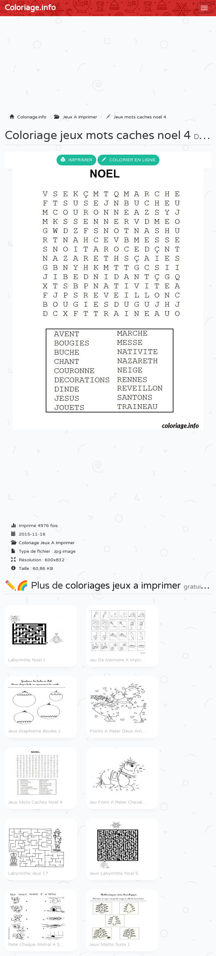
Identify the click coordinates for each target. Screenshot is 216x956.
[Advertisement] (108, 67)
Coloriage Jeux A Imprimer (47, 542)
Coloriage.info (30, 7)
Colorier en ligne (128, 160)
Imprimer (76, 160)
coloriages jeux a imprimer (123, 586)
